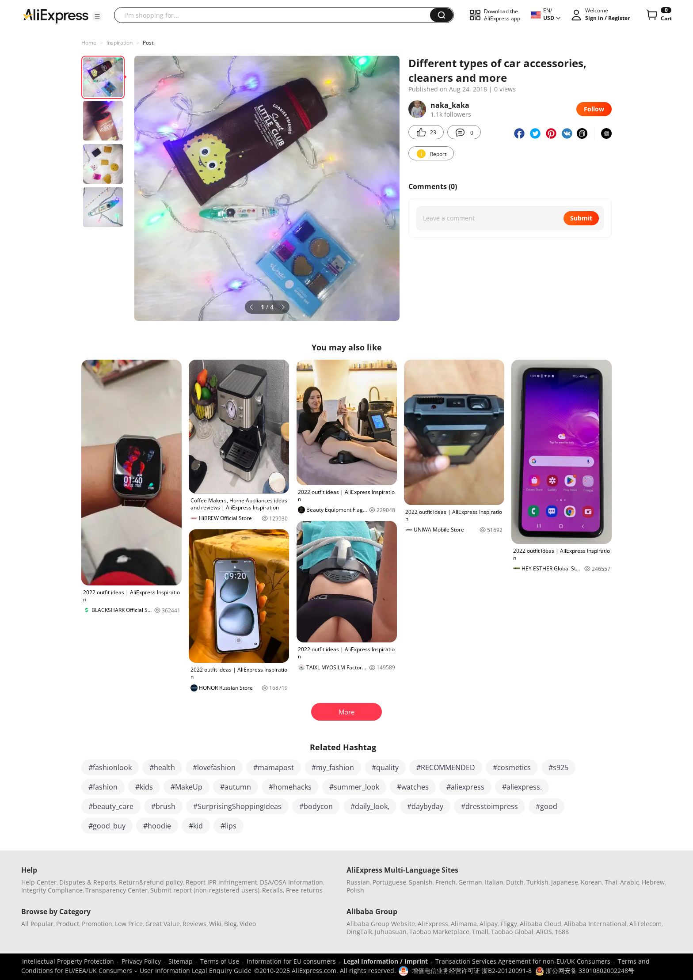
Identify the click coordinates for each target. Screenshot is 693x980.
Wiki (215, 923)
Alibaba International (595, 923)
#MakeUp (186, 787)
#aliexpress (465, 787)
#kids (144, 787)
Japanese (564, 882)
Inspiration (120, 42)
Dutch (515, 882)
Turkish (537, 882)
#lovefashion (214, 767)
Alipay (489, 923)
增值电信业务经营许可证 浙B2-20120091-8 (472, 970)
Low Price (129, 923)
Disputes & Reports (87, 882)
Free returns (304, 890)
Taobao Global (512, 931)
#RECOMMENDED (445, 767)
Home (88, 42)
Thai (611, 882)
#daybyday (425, 806)
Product (67, 923)
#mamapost (273, 767)
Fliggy (508, 923)
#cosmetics (512, 767)
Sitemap (180, 961)
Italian (494, 882)
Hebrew (653, 882)
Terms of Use (219, 961)
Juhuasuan (391, 931)
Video (248, 923)
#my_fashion (333, 767)
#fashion (103, 787)
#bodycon (316, 806)
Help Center (39, 882)
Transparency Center (116, 890)
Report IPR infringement (221, 882)
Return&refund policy (151, 882)
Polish (355, 890)
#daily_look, (369, 806)
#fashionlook (110, 767)
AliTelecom (645, 923)
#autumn (235, 787)
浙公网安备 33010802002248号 (584, 970)
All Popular (37, 923)
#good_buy (107, 826)
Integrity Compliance (52, 890)
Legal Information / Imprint (385, 961)
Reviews (194, 923)
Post (148, 42)
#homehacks (290, 787)
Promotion (97, 923)
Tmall (480, 931)
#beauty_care (110, 806)
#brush (163, 806)
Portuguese (389, 882)
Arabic (629, 882)
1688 (562, 931)
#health (162, 767)
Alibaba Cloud (540, 923)
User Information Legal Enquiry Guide (195, 970)
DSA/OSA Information (291, 882)
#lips (228, 826)
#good (546, 806)
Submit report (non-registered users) (204, 890)
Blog (230, 923)
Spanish (421, 882)
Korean (591, 882)
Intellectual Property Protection (68, 961)
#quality (385, 767)
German (470, 882)
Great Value (162, 923)
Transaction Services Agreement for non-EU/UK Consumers (522, 961)
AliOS (544, 931)
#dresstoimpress (489, 806)
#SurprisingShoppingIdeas (237, 806)
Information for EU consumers (291, 961)
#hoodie (157, 826)
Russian (358, 882)
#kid (196, 826)
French (445, 882)
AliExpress (433, 923)
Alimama (464, 923)
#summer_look (354, 787)
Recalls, (273, 890)
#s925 (558, 767)
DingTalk (359, 931)
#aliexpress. (522, 787)
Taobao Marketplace (439, 931)
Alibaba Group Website (380, 923)
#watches (413, 787)
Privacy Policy (141, 961)
